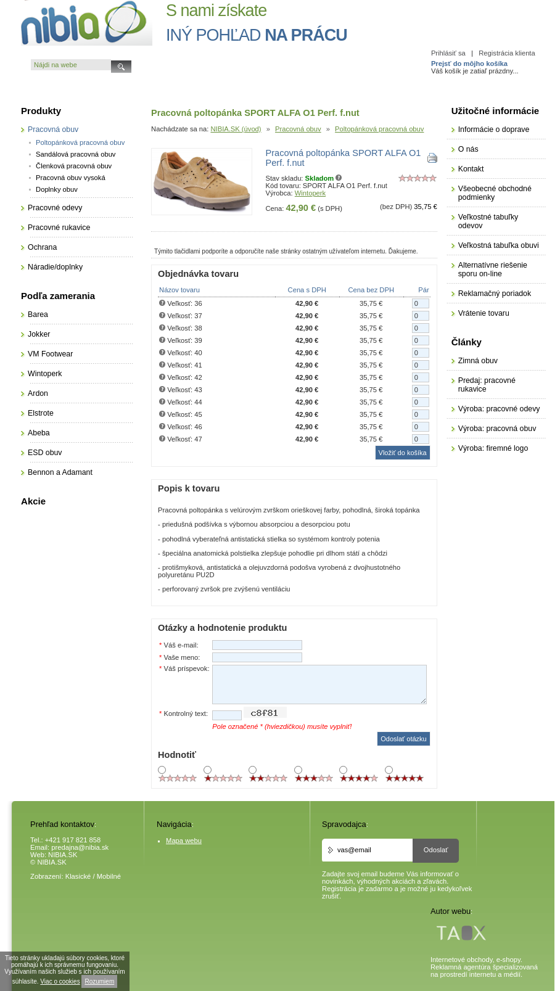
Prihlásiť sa (448, 53)
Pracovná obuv (298, 129)
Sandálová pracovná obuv (75, 154)
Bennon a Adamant (60, 472)
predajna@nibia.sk (80, 847)
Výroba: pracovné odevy (499, 409)
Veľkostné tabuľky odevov (488, 221)
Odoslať (436, 849)
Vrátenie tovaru (483, 313)
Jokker (39, 334)
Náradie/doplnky (55, 267)
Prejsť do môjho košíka (469, 63)
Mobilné (109, 876)
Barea (38, 314)
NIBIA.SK (62, 854)
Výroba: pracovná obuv (497, 428)
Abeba (39, 433)
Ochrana (42, 247)
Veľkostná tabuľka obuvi (498, 245)
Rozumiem (99, 981)
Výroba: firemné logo (493, 448)
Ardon (38, 393)
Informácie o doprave (494, 129)
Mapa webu (184, 840)
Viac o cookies (60, 981)
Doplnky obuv (57, 189)
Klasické (78, 876)
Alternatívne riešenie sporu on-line (492, 269)
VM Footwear (50, 354)
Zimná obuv (478, 360)
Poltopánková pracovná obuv (379, 129)
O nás (468, 149)
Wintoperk (310, 193)
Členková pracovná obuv (74, 166)
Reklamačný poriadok (494, 293)
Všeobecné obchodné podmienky (495, 193)
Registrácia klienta (507, 53)
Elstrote (41, 413)
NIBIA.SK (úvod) (235, 129)
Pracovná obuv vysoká (70, 177)
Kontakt (471, 169)
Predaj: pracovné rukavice (487, 384)
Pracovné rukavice (59, 227)
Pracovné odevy (55, 208)
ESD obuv (45, 452)
